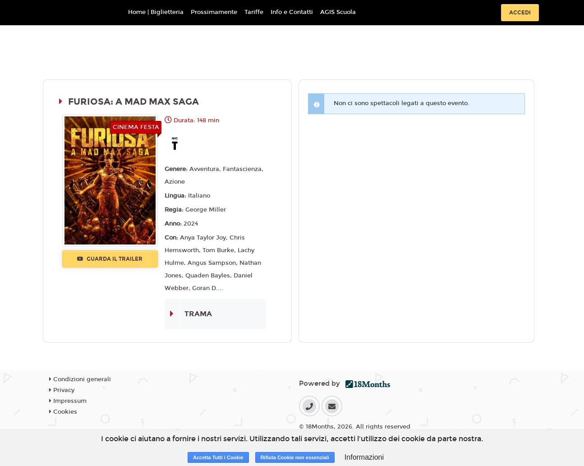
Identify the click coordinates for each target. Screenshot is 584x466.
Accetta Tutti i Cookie (218, 457)
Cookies (63, 411)
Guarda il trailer (110, 259)
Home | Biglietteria (156, 12)
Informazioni (364, 457)
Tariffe (253, 12)
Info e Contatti (292, 12)
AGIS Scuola (338, 12)
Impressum (68, 401)
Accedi (520, 12)
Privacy (61, 390)
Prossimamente (214, 12)
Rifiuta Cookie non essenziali (295, 457)
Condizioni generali (80, 379)
